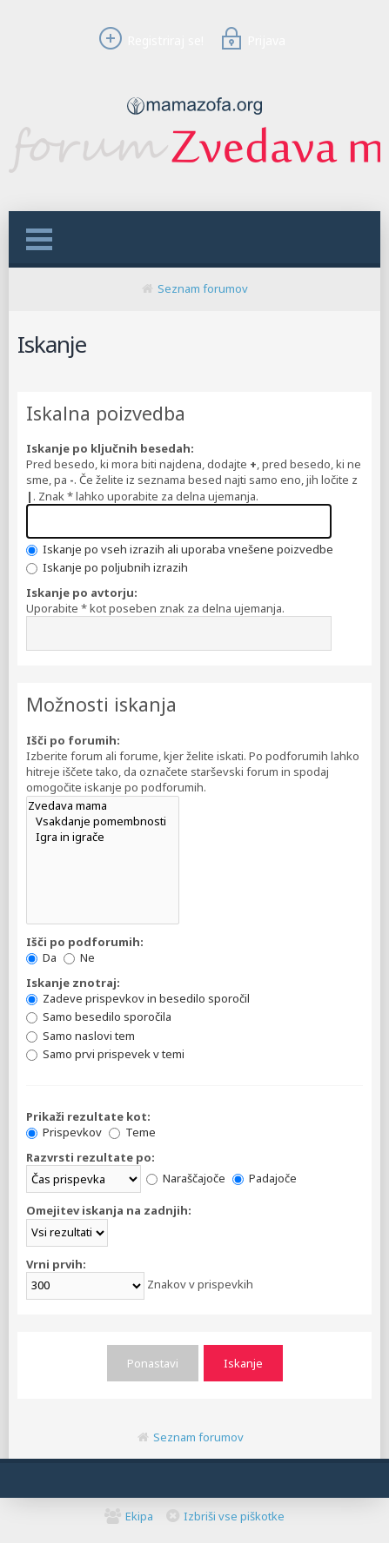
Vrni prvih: (56, 1264)
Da (41, 957)
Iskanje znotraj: (73, 982)
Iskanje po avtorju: (81, 592)
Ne (79, 957)
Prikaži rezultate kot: (88, 1116)
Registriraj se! (149, 40)
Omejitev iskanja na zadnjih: (108, 1210)
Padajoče (264, 1178)
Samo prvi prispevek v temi (105, 1054)
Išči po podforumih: (85, 942)
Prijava (250, 40)
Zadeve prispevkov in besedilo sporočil (138, 998)
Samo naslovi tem (80, 1035)
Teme (132, 1132)
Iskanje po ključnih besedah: (110, 448)
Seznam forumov (203, 288)
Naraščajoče (185, 1178)
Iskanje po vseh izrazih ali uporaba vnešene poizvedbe (179, 549)
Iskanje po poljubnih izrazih (107, 567)
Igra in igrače (103, 836)
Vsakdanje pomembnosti (103, 821)
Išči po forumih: (73, 740)
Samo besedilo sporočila (98, 1016)
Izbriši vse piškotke (234, 1516)
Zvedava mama (103, 805)
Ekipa (139, 1516)
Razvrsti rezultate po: (90, 1157)
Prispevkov (64, 1132)
